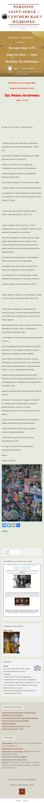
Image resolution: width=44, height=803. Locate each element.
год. (28, 751)
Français (7, 553)
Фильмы (5, 762)
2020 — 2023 (8, 630)
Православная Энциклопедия (12, 748)
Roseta (21, 780)
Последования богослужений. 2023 (14, 751)
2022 (6, 531)
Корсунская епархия (9, 723)
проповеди (13, 37)
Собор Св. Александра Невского (13, 726)
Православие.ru (7, 743)
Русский (7, 551)
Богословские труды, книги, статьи (14, 759)
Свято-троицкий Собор (10, 729)
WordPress (31, 780)
